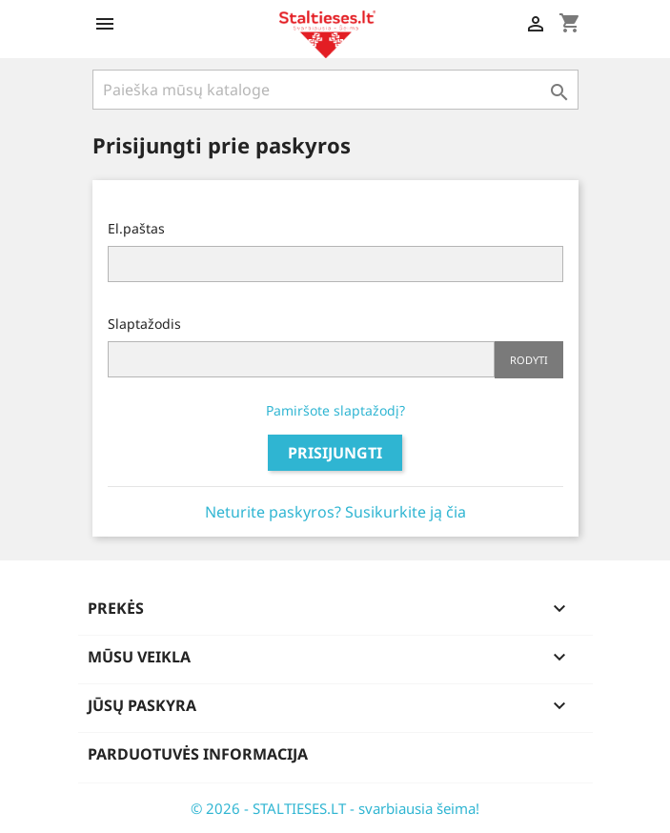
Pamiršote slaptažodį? (335, 410)
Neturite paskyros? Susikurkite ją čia (335, 511)
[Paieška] (335, 90)
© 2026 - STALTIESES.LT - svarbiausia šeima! (335, 808)
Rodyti (529, 360)
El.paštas (136, 228)
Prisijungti (335, 452)
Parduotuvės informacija (198, 753)
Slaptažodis (144, 324)
